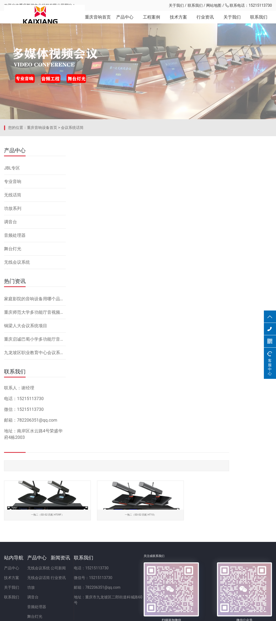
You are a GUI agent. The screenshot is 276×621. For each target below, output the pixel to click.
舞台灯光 (12, 317)
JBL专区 (12, 237)
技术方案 (178, 21)
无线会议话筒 (53, 554)
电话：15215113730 (133, 545)
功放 (45, 564)
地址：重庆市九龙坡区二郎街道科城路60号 (152, 574)
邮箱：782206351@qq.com (139, 564)
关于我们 (176, 5)
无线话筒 (12, 264)
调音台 (10, 291)
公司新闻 (86, 545)
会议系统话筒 (72, 200)
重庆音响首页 (98, 21)
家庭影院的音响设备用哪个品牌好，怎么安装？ (35, 368)
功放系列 (12, 277)
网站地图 (213, 5)
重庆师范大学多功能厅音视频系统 (35, 381)
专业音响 (12, 250)
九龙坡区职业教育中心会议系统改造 (35, 421)
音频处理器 (15, 304)
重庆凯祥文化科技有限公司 (41, 5)
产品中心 (124, 21)
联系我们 (195, 5)
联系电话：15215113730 (248, 5)
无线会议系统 (17, 331)
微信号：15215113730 (135, 554)
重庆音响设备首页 (42, 200)
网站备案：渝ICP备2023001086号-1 (201, 614)
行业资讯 (205, 21)
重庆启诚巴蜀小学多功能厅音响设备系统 (35, 408)
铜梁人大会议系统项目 (25, 394)
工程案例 (151, 21)
